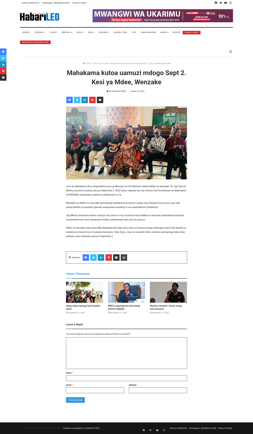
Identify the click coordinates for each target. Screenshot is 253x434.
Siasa (78, 32)
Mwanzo (26, 32)
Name (69, 373)
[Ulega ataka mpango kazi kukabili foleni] (84, 292)
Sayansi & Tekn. (120, 32)
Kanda (106, 63)
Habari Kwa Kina (148, 32)
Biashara (103, 32)
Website (133, 385)
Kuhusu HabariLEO (30, 3)
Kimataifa (65, 32)
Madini (163, 32)
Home (87, 63)
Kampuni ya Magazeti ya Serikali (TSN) (81, 428)
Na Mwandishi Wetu (117, 91)
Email (69, 385)
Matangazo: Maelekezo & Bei (55, 3)
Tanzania (39, 32)
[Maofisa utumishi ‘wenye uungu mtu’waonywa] (168, 292)
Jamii (90, 32)
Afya (134, 32)
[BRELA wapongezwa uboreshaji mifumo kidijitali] (126, 292)
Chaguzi (53, 32)
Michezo (176, 32)
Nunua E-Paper (79, 3)
